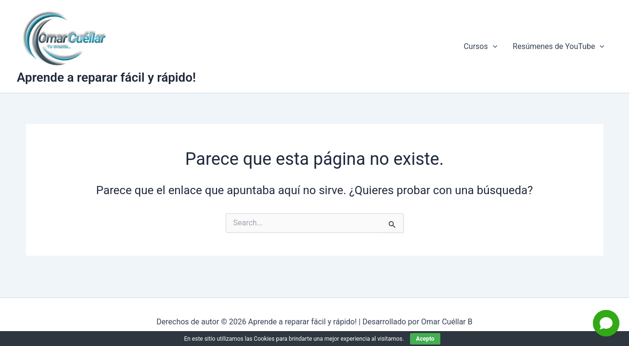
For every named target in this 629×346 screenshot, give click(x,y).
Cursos (480, 46)
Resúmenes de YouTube (558, 46)
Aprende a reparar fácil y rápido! (106, 77)
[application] (493, 46)
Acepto (425, 338)
